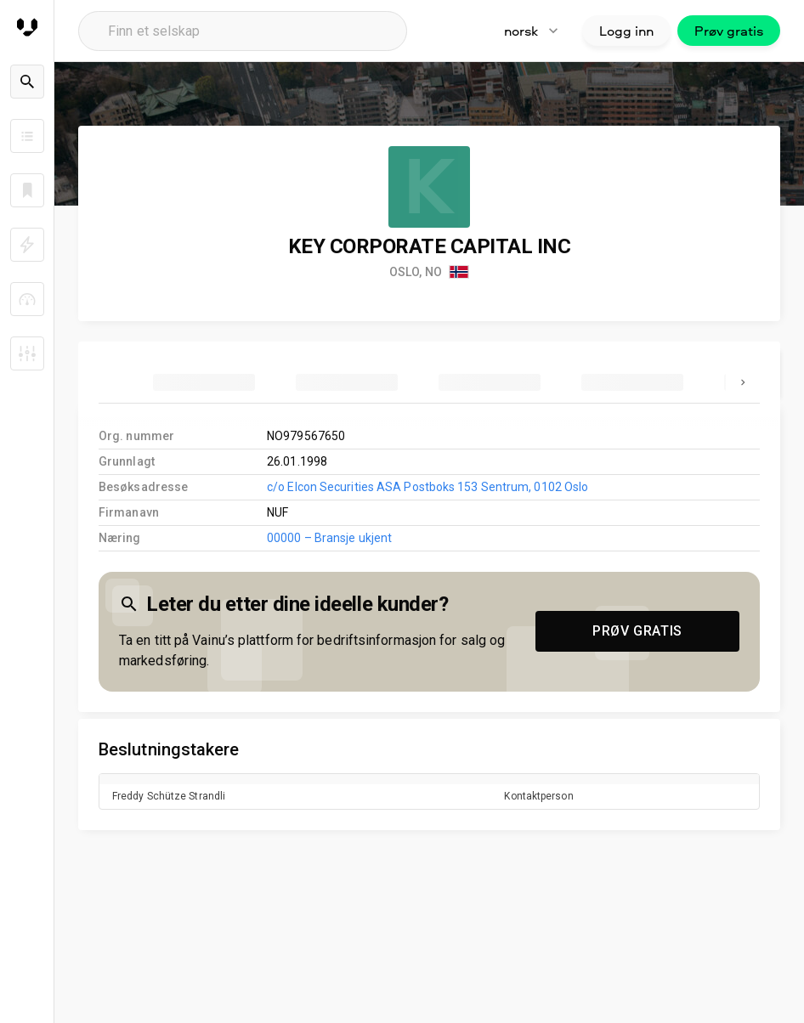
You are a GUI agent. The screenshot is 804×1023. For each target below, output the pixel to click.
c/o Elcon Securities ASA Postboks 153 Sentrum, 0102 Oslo (427, 487)
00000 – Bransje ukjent (329, 538)
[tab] (204, 382)
